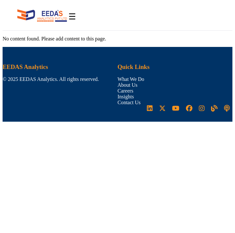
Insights (126, 96)
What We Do (131, 79)
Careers (125, 91)
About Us (128, 85)
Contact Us (129, 102)
